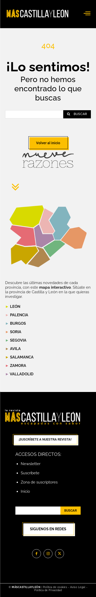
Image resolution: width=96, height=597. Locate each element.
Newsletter (30, 463)
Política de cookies (55, 587)
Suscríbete (30, 473)
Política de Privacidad (48, 590)
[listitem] (23, 235)
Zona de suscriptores (39, 482)
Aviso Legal (78, 587)
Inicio (25, 491)
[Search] (77, 114)
